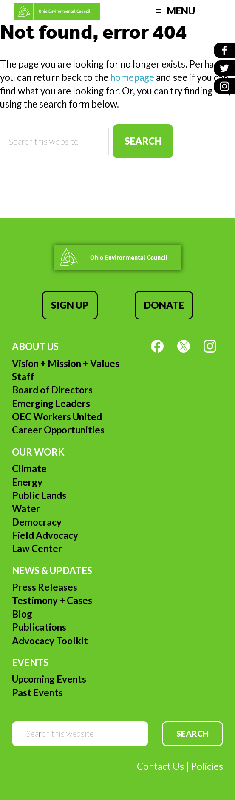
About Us (35, 346)
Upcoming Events (49, 679)
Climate (29, 468)
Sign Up (69, 305)
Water (26, 508)
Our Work (38, 452)
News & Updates (52, 570)
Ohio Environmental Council (57, 11)
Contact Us (160, 766)
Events (30, 662)
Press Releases (44, 587)
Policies (207, 766)
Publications (39, 627)
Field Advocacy (45, 535)
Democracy (37, 522)
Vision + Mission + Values (65, 363)
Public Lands (39, 495)
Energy (27, 482)
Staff (23, 376)
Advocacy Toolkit (50, 640)
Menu (181, 11)
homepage (132, 77)
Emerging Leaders (51, 403)
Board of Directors (52, 390)
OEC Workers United (57, 416)
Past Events (37, 692)
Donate (164, 305)
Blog (22, 614)
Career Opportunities (58, 430)
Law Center (37, 548)
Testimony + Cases (52, 600)
